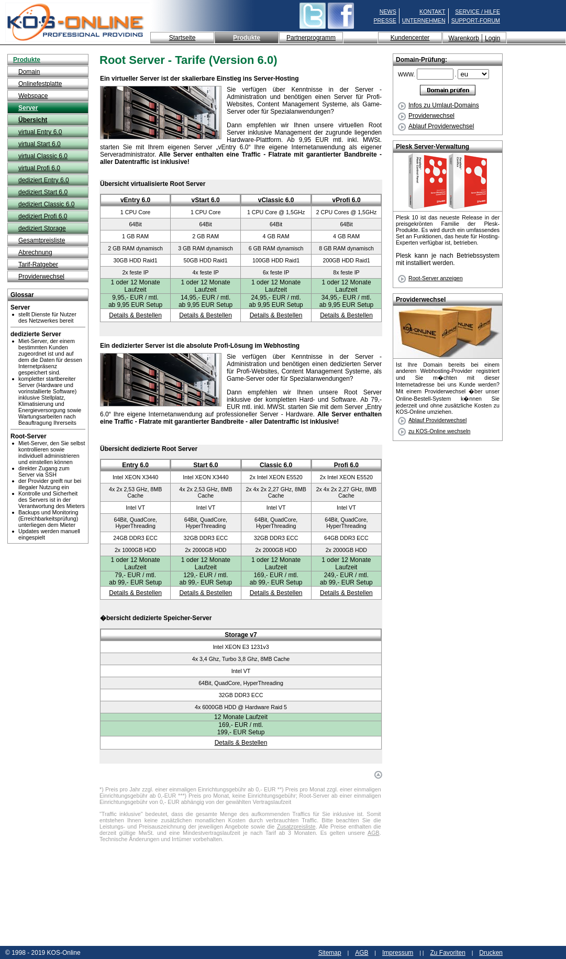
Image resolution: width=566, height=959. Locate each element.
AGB (374, 833)
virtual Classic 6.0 (43, 156)
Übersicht (32, 120)
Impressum (397, 952)
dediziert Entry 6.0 (43, 180)
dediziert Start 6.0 (43, 192)
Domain (29, 71)
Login (492, 38)
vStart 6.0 (206, 200)
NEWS (388, 11)
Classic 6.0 (276, 465)
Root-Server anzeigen (435, 278)
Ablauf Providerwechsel (436, 126)
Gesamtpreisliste (41, 240)
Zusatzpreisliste (296, 826)
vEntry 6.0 (135, 200)
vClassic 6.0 (276, 200)
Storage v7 (241, 634)
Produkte (246, 37)
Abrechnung (35, 252)
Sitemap (329, 952)
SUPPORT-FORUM (475, 20)
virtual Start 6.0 (39, 144)
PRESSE (385, 20)
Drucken (491, 952)
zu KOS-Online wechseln (439, 431)
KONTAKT (432, 11)
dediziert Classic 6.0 (46, 204)
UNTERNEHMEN (424, 20)
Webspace (33, 96)
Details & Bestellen (135, 315)
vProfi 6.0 (346, 200)
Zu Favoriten (447, 952)
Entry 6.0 (135, 465)
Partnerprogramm (311, 37)
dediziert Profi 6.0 (42, 216)
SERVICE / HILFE (477, 11)
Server (28, 108)
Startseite (182, 37)
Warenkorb (464, 38)
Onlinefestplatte (40, 83)
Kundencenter (410, 37)
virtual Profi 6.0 (39, 168)
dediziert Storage (42, 228)
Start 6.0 (205, 465)
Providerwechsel (41, 276)
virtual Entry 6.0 (40, 132)
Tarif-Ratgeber (38, 264)
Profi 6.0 (346, 465)
